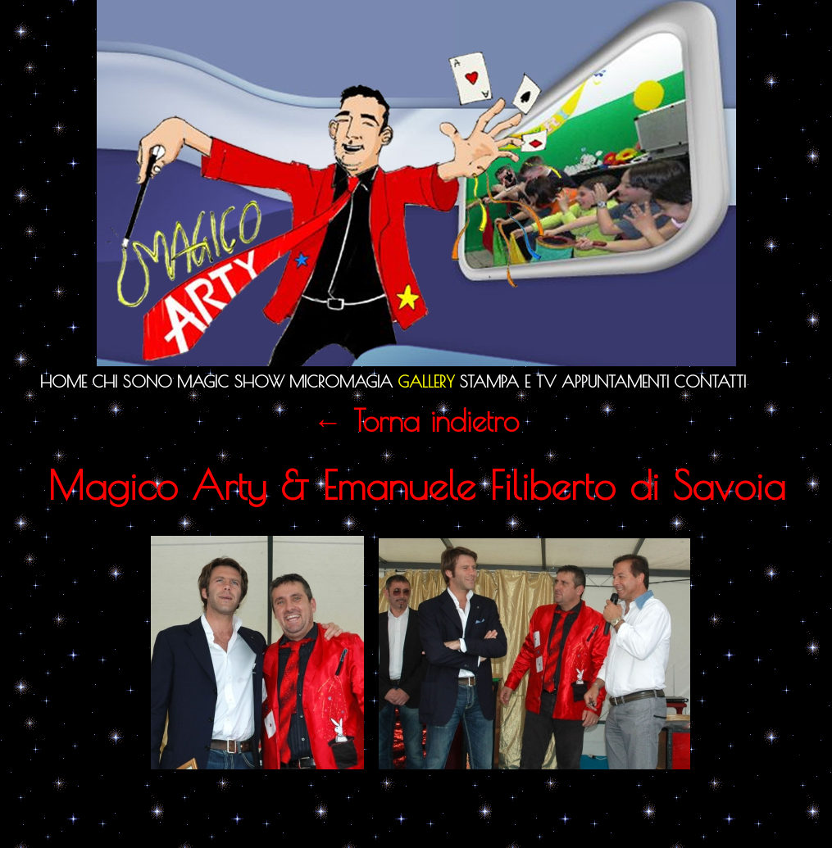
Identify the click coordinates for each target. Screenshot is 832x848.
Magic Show (230, 381)
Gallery (426, 381)
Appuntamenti (615, 381)
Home (63, 381)
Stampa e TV (508, 381)
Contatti (710, 381)
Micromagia (341, 381)
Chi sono (132, 381)
